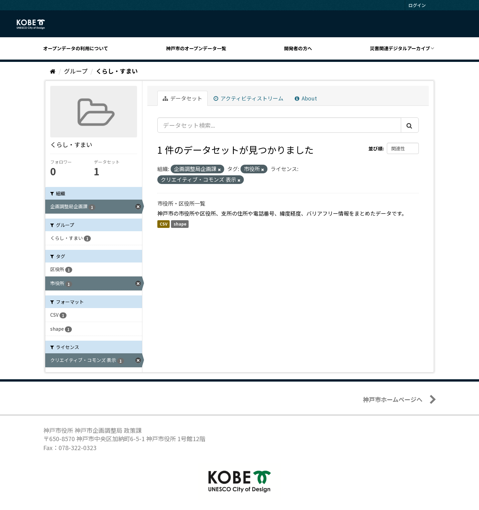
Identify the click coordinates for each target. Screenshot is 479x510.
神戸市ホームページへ (392, 399)
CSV (163, 224)
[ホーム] (53, 71)
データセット (182, 98)
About (306, 98)
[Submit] (410, 125)
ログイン (417, 5)
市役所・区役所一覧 (181, 203)
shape (180, 224)
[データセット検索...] (279, 125)
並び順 (376, 148)
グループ (75, 71)
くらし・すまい (117, 71)
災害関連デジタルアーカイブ (400, 48)
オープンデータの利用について (75, 48)
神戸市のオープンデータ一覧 (196, 48)
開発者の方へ (298, 48)
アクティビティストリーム (248, 98)
